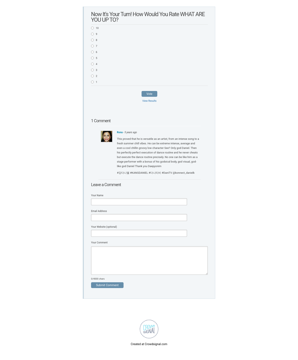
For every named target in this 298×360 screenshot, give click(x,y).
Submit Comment (107, 285)
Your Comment (99, 242)
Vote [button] (150, 94)
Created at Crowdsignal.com (149, 344)
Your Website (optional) (104, 226)
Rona (120, 132)
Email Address (99, 211)
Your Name (97, 195)
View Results (149, 100)
